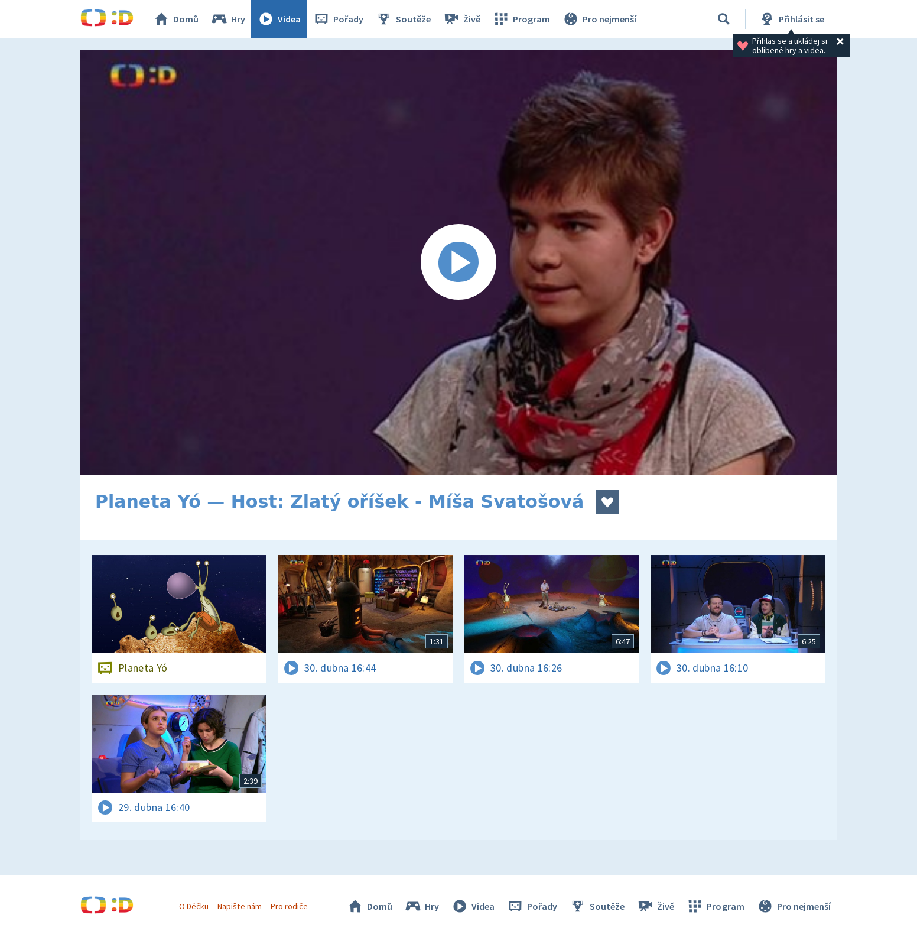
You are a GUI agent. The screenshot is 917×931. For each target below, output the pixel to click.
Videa (279, 19)
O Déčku (194, 906)
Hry (227, 19)
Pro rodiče (289, 906)
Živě (461, 19)
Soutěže (403, 19)
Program (521, 19)
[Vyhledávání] (724, 19)
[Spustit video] (458, 262)
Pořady (338, 19)
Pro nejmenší (599, 19)
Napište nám (239, 906)
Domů (175, 19)
